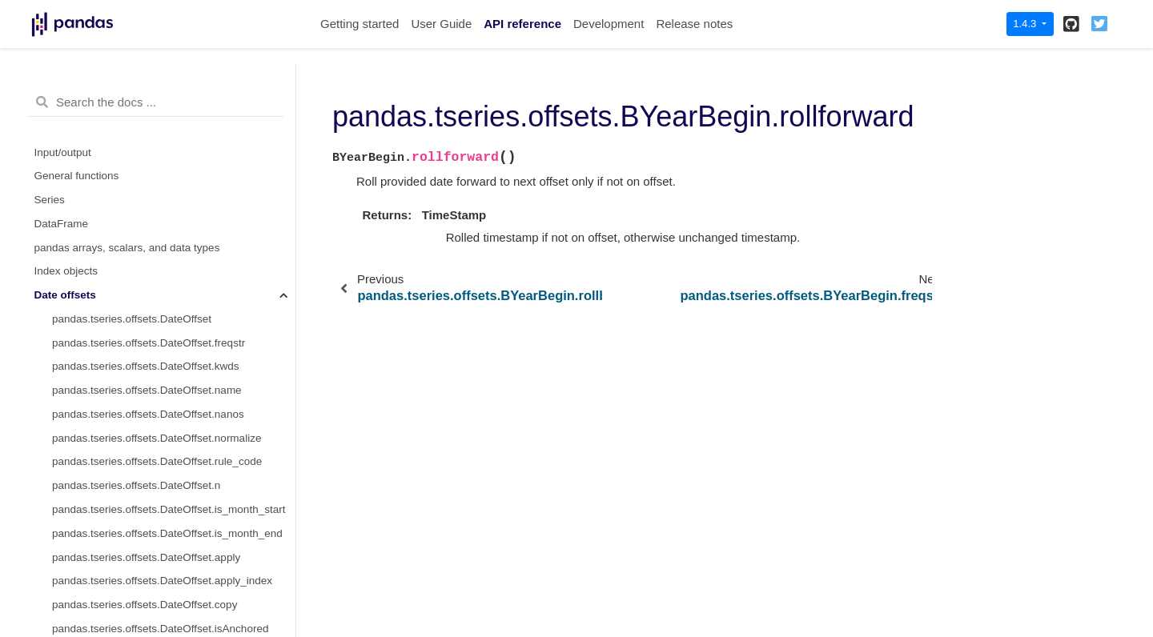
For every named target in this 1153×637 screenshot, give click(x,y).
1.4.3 (1026, 24)
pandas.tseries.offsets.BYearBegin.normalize (159, 323)
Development (608, 23)
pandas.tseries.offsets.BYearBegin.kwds (148, 252)
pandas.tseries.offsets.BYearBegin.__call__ (174, 156)
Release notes (694, 23)
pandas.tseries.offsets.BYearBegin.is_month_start (171, 609)
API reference (522, 23)
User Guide (441, 23)
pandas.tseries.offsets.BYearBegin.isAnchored (163, 490)
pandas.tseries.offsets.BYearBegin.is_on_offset (165, 561)
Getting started (359, 23)
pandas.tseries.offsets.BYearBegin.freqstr (151, 228)
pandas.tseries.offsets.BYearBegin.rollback (172, 180)
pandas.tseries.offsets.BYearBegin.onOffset (156, 513)
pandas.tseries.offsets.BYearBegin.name (149, 276)
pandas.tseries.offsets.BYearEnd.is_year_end (161, 85)
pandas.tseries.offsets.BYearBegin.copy (147, 466)
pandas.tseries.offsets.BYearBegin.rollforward (183, 204)
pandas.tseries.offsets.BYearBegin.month (151, 394)
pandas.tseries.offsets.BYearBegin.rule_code (159, 347)
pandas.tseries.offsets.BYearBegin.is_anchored (165, 537)
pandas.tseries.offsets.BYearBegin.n (139, 371)
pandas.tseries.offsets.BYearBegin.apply (149, 418)
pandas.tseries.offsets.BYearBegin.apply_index (164, 442)
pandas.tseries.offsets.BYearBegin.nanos (150, 299)
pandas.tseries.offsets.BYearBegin (141, 108)
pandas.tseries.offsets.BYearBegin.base (166, 132)
